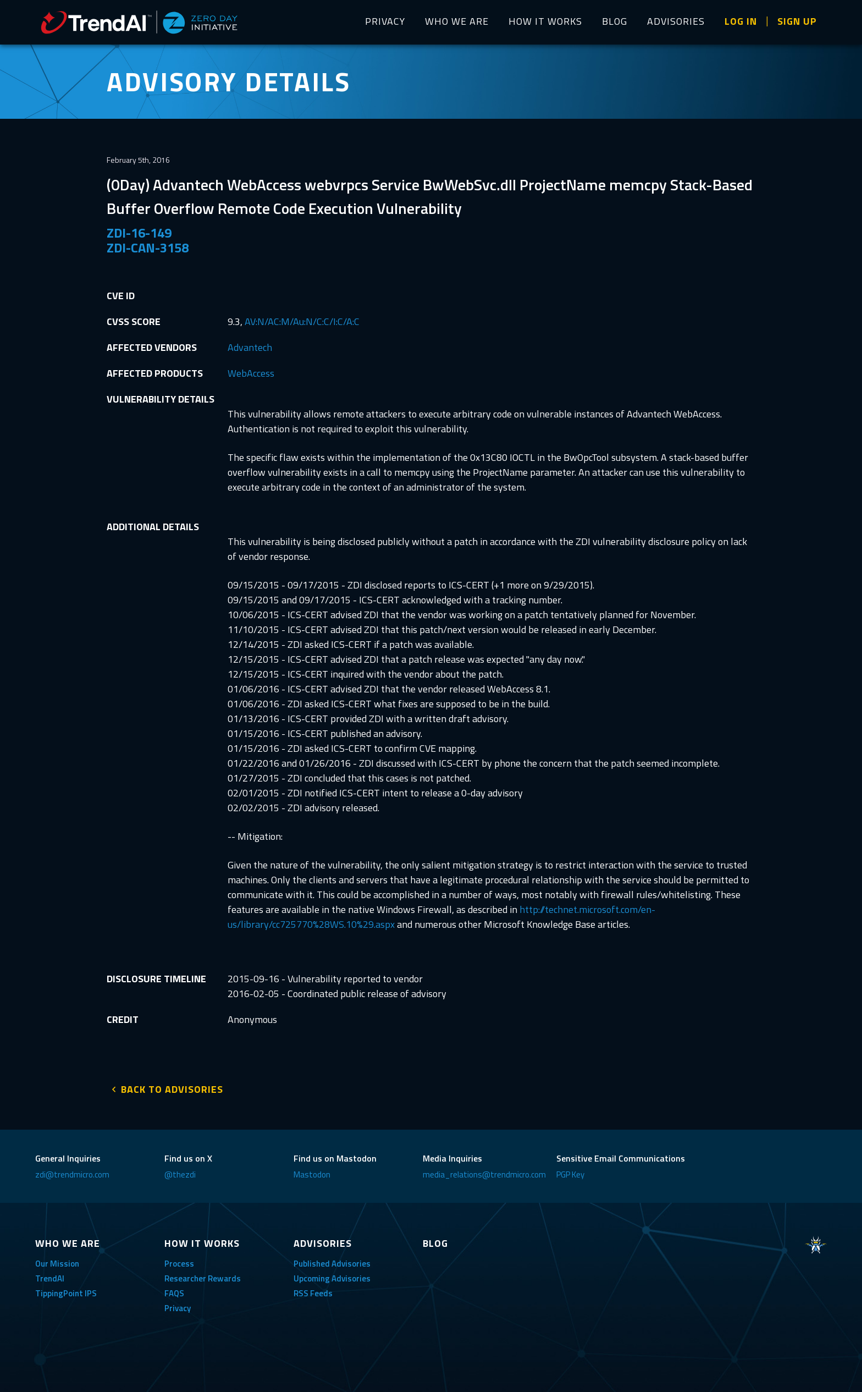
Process (179, 1260)
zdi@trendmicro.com (72, 1171)
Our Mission (57, 1260)
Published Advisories (332, 1260)
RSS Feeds (313, 1290)
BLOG (614, 21)
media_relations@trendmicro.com (484, 1171)
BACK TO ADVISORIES (172, 1086)
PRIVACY (385, 21)
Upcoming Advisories (332, 1275)
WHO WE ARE (457, 21)
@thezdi (180, 1171)
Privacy (177, 1305)
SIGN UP (797, 21)
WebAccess (251, 373)
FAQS (174, 1290)
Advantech (250, 347)
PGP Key (570, 1171)
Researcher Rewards (202, 1275)
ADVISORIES (676, 21)
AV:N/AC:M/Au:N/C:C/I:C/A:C (302, 321)
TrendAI (49, 1275)
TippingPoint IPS (66, 1290)
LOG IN (741, 21)
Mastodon (312, 1171)
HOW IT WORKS (545, 21)
